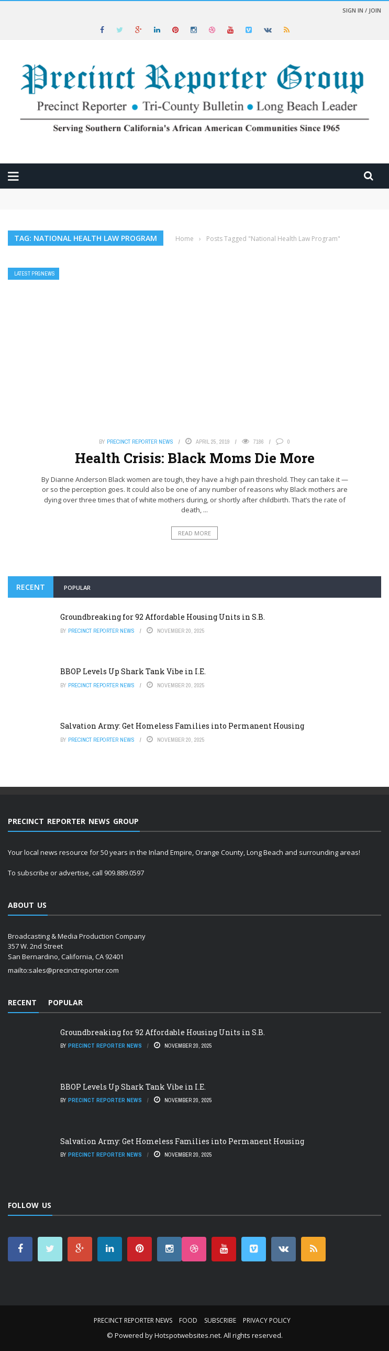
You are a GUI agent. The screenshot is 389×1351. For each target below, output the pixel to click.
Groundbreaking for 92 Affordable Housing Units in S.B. (162, 617)
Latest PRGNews (34, 273)
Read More (194, 533)
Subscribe (220, 1320)
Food (188, 1320)
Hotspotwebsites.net (187, 1335)
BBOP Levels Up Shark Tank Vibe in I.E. (133, 671)
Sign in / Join (361, 10)
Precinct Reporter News (140, 441)
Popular (77, 587)
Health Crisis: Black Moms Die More (195, 458)
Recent (30, 587)
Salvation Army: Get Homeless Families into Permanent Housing (182, 726)
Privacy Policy (267, 1320)
